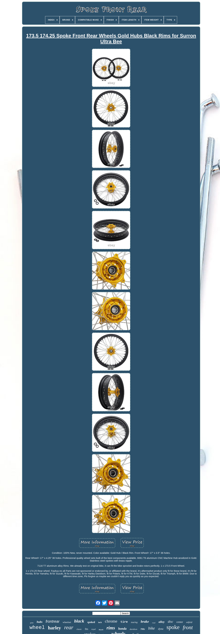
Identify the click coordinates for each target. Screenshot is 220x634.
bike (151, 628)
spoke (173, 627)
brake (145, 621)
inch (100, 622)
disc (170, 621)
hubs (39, 621)
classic (79, 629)
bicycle (101, 629)
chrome (111, 621)
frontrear (52, 621)
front (188, 627)
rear (68, 627)
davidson (133, 629)
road (153, 623)
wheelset (67, 622)
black (79, 621)
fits (86, 629)
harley (54, 627)
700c (142, 629)
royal (93, 629)
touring (134, 622)
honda (122, 628)
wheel (37, 627)
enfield (189, 622)
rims (110, 627)
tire (124, 622)
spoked (91, 622)
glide (31, 623)
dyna (160, 628)
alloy (161, 621)
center (179, 621)
